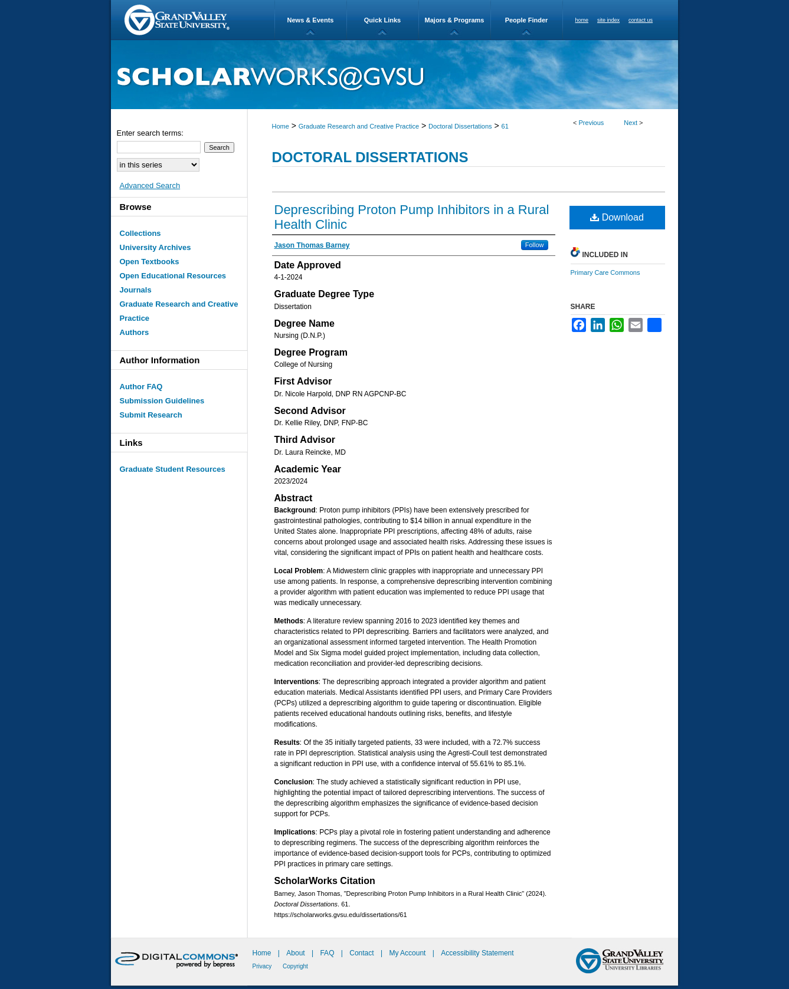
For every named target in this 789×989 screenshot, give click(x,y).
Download (617, 217)
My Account (408, 953)
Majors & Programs (454, 20)
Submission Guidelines (162, 400)
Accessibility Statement (477, 953)
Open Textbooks (149, 261)
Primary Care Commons (605, 272)
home (582, 20)
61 (505, 126)
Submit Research (151, 414)
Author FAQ (141, 386)
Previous (591, 122)
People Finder (526, 20)
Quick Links (382, 20)
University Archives (155, 247)
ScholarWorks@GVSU (394, 74)
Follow (534, 244)
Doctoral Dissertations (460, 126)
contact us (640, 20)
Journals (136, 289)
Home (280, 126)
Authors (134, 332)
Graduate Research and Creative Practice (359, 126)
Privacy (263, 966)
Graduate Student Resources (172, 469)
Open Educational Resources (173, 275)
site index (608, 20)
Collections (140, 233)
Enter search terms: (150, 133)
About (296, 953)
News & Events (310, 20)
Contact (361, 953)
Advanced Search (150, 185)
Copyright (295, 966)
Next (630, 122)
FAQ (328, 953)
